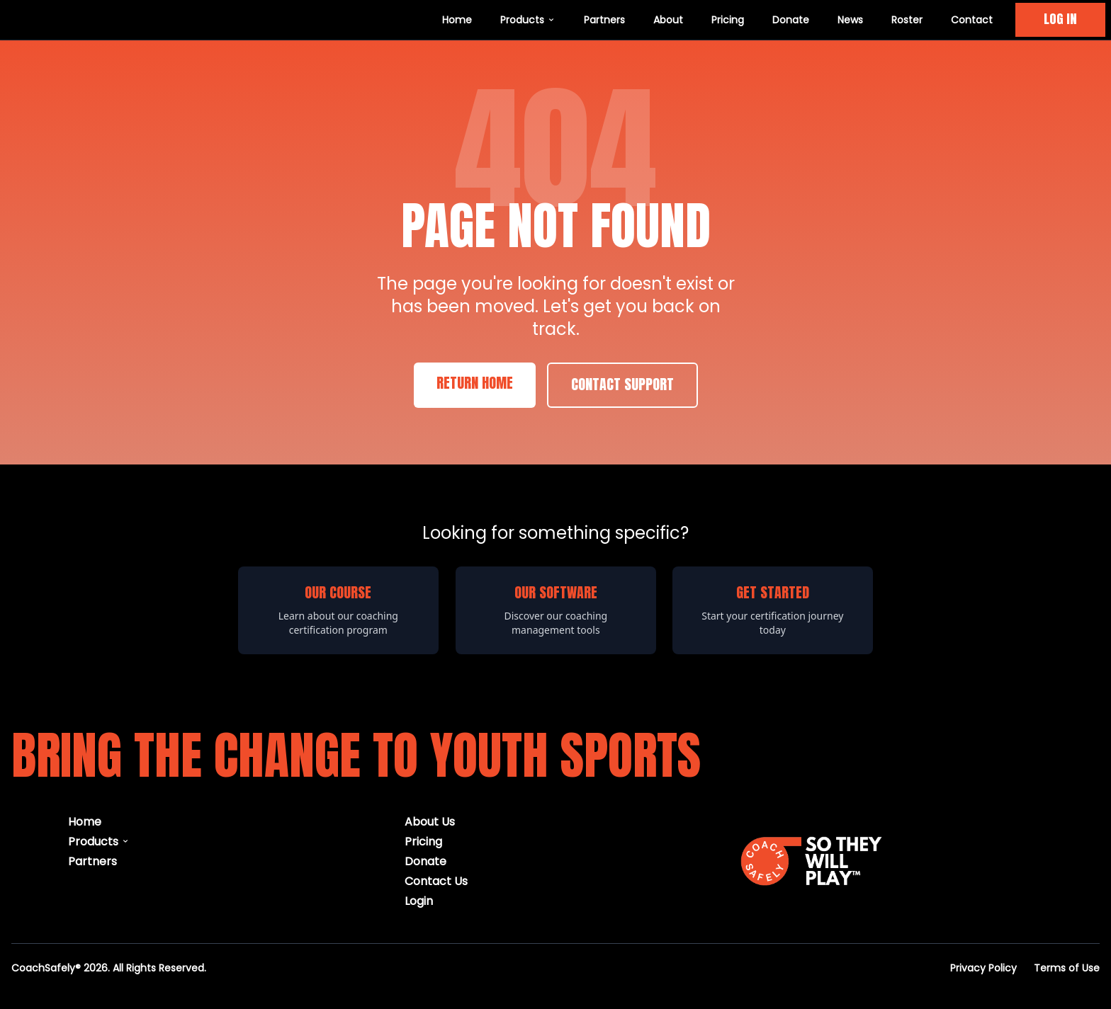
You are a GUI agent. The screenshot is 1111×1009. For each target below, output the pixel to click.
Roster (907, 19)
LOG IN (1060, 19)
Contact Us (436, 880)
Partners (604, 19)
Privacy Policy (983, 967)
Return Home (474, 384)
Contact (972, 19)
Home (457, 19)
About (668, 19)
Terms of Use (1067, 967)
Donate (790, 19)
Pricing (727, 19)
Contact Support (622, 385)
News (850, 19)
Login (419, 900)
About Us (430, 821)
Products (528, 19)
